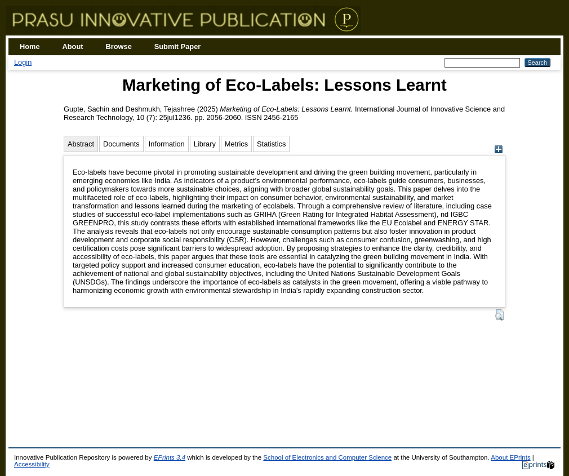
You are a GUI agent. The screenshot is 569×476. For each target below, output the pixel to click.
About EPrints (510, 457)
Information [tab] (167, 144)
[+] (498, 150)
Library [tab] (205, 144)
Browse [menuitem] (119, 46)
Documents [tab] (121, 144)
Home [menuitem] (30, 46)
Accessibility (32, 464)
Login (23, 62)
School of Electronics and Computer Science (327, 457)
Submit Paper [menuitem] (177, 46)
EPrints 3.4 (169, 457)
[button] (499, 315)
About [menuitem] (73, 46)
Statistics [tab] (271, 144)
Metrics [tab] (236, 144)
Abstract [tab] (81, 144)
